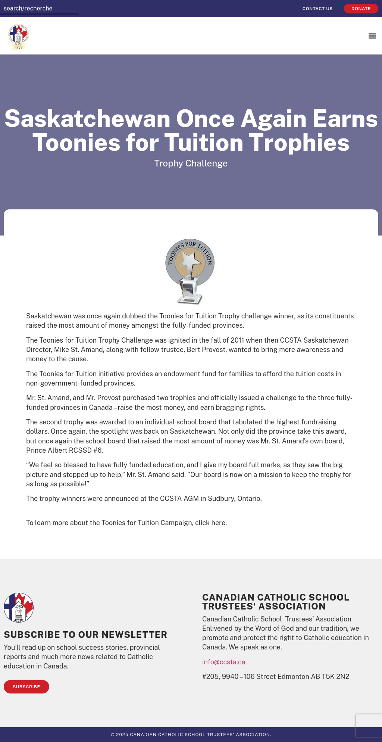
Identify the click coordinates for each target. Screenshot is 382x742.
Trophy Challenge (191, 163)
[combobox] (39, 8)
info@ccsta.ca (223, 662)
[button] (372, 36)
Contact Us (318, 8)
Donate (361, 8)
